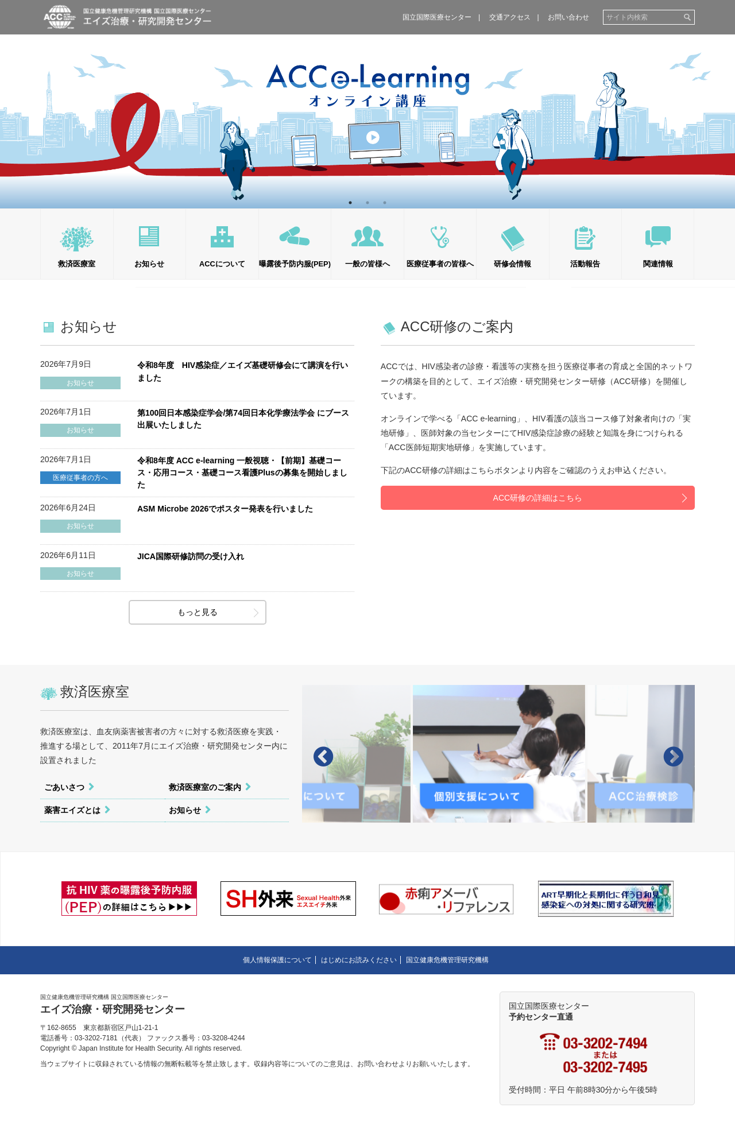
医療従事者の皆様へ (440, 264)
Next (718, 104)
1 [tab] (350, 202)
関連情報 (658, 264)
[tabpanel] (367, 104)
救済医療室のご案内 (205, 787)
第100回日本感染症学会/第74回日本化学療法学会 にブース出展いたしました (243, 418)
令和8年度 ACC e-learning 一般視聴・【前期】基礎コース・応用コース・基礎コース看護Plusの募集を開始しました (242, 472)
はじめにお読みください (359, 960)
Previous (17, 104)
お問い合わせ (568, 17)
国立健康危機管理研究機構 (447, 960)
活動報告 (585, 264)
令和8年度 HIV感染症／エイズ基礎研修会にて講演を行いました (242, 371)
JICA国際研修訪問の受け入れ (190, 556)
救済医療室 (76, 264)
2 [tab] (367, 202)
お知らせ (149, 264)
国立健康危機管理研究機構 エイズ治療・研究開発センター (127, 16)
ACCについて (222, 264)
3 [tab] (384, 202)
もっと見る (197, 612)
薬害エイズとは (72, 810)
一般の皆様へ (367, 264)
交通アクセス (510, 17)
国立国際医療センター (437, 17)
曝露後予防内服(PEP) (295, 264)
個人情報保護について (277, 960)
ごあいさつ (64, 787)
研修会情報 (512, 264)
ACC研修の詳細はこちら (538, 497)
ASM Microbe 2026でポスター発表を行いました (225, 508)
